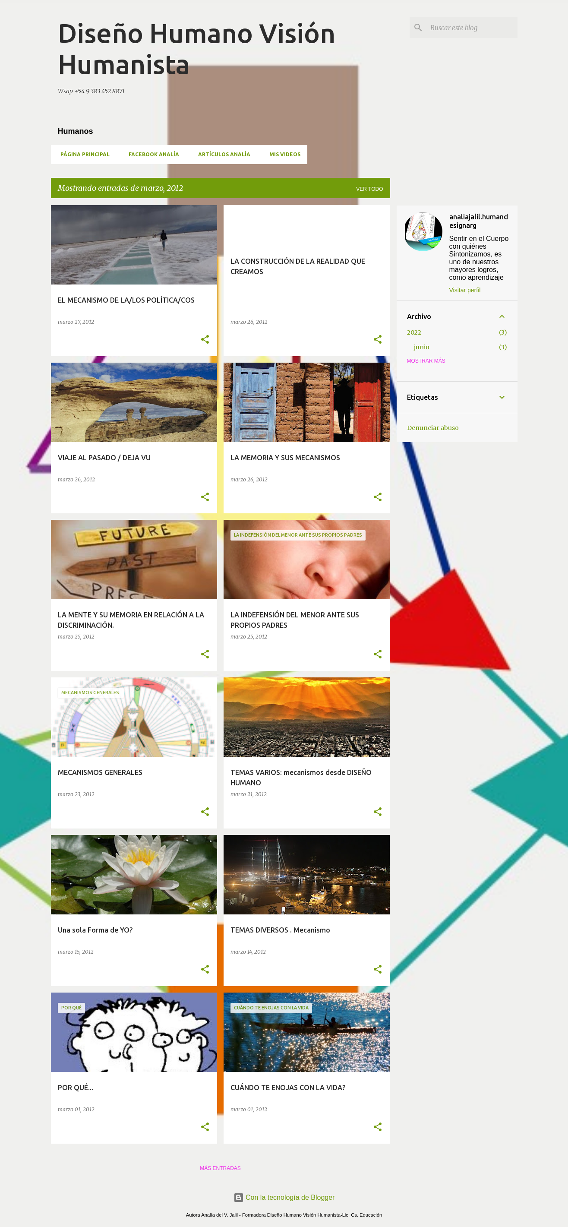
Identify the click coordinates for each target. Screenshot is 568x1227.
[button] (205, 340)
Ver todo (369, 189)
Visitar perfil (465, 290)
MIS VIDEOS (282, 154)
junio (421, 347)
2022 (414, 332)
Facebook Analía (151, 154)
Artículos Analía (222, 154)
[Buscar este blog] (472, 27)
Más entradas (220, 1168)
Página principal (82, 154)
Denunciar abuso (433, 428)
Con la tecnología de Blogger (284, 1197)
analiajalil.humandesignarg (478, 221)
